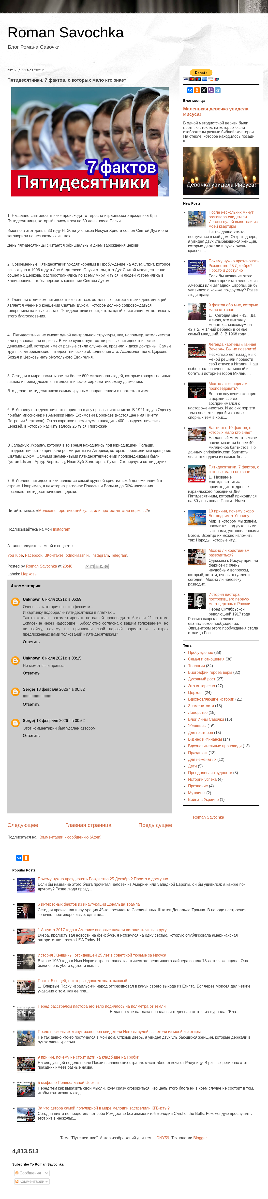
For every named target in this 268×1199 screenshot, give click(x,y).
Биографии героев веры (210, 672)
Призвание (198, 786)
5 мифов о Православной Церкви (68, 1082)
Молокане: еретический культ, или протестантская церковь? (93, 511)
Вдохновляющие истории (211, 699)
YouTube (15, 555)
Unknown (32, 599)
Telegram (119, 555)
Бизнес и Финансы (205, 739)
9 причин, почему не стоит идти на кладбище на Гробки (88, 1057)
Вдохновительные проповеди (215, 746)
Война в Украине (203, 799)
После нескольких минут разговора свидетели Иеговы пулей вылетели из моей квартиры (119, 1032)
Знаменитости (201, 706)
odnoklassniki (77, 555)
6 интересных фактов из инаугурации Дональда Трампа (89, 904)
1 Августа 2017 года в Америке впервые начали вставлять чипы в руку (102, 930)
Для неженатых (202, 759)
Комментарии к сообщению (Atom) (70, 837)
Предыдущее (155, 825)
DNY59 (162, 1138)
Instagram (61, 529)
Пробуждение (200, 652)
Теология (196, 666)
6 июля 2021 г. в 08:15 (61, 658)
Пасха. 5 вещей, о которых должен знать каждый (82, 981)
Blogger (200, 1138)
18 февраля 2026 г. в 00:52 (60, 689)
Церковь (29, 574)
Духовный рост (201, 679)
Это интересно (201, 686)
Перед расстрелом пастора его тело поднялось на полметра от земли (101, 1006)
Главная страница (88, 825)
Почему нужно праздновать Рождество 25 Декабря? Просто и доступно (233, 265)
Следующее (22, 825)
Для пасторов (200, 733)
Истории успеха (202, 779)
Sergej (29, 689)
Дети (192, 766)
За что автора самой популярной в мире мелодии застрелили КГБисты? (103, 1108)
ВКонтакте (54, 555)
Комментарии (29, 1181)
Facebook (33, 555)
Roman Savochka (65, 32)
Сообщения (28, 1173)
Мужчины (196, 793)
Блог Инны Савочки (206, 719)
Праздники (198, 753)
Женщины (197, 726)
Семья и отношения (206, 659)
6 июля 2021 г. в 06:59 (61, 599)
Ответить (31, 642)
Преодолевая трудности (210, 773)
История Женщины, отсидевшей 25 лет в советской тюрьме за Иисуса (102, 955)
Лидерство (198, 712)
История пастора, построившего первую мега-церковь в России (229, 599)
